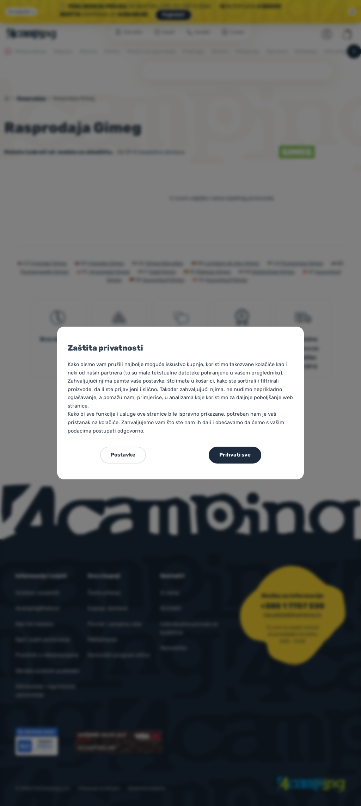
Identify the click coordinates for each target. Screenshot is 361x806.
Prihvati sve (235, 455)
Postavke (123, 455)
